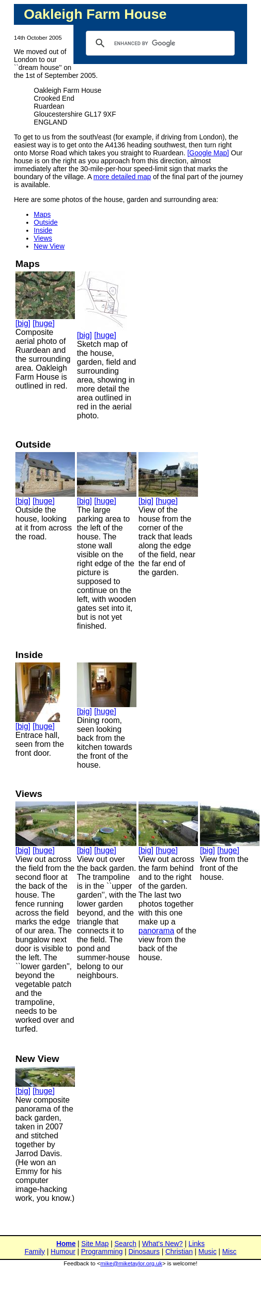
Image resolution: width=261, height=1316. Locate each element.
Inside (43, 230)
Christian (179, 1251)
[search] (158, 43)
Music (207, 1251)
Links (197, 1244)
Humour (63, 1251)
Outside (46, 222)
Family (34, 1251)
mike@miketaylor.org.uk (131, 1263)
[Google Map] (208, 153)
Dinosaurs (144, 1251)
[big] (22, 323)
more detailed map (122, 177)
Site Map (95, 1244)
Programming (102, 1251)
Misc (229, 1251)
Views (43, 238)
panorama (156, 930)
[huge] (44, 323)
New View (49, 246)
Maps (42, 214)
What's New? (162, 1244)
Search (125, 1244)
